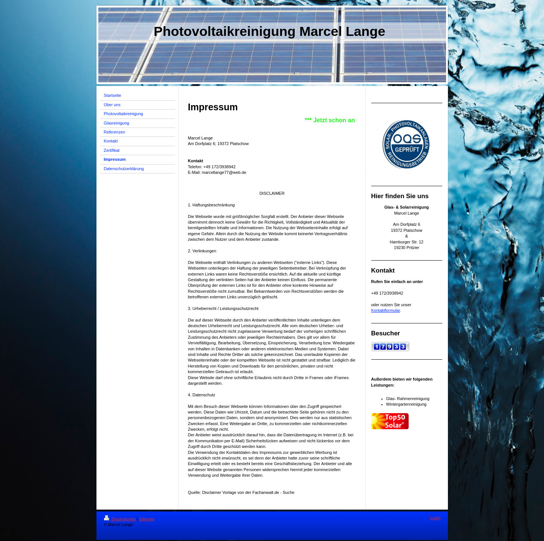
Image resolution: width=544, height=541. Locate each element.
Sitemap (146, 519)
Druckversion (120, 519)
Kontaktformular (385, 310)
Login (435, 518)
